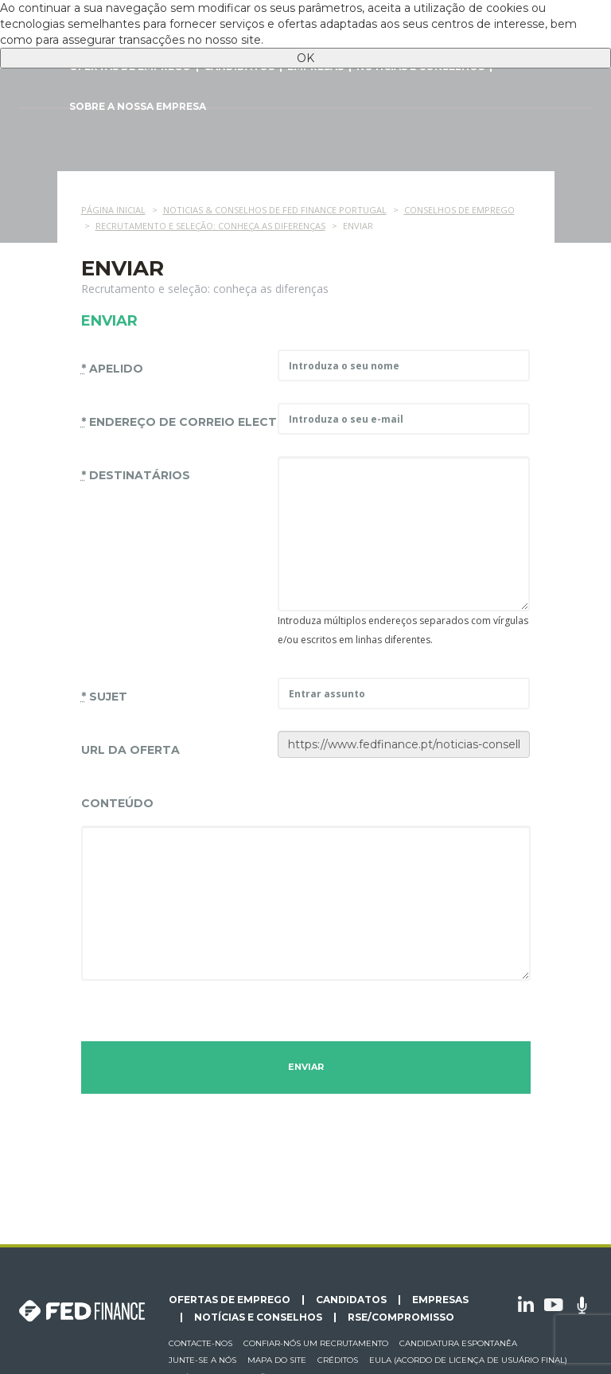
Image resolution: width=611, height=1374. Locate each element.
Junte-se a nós (202, 1360)
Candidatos (351, 1300)
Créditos (337, 1360)
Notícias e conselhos (258, 1317)
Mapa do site (276, 1360)
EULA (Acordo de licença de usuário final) (468, 1360)
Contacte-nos (200, 1343)
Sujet (104, 696)
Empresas (440, 1300)
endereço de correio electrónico (174, 422)
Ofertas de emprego (229, 1300)
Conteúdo (117, 803)
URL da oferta (130, 750)
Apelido (112, 368)
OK (305, 58)
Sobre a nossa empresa (137, 106)
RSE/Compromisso (401, 1317)
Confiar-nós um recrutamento (315, 1343)
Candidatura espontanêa (458, 1343)
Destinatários (135, 475)
